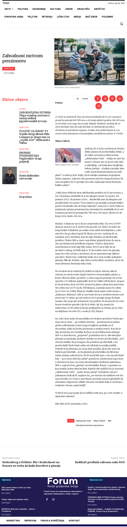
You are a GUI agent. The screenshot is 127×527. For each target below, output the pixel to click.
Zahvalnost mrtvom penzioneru (90, 426)
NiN (109, 421)
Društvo (22, 110)
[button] (121, 24)
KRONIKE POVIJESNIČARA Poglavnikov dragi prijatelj (35, 157)
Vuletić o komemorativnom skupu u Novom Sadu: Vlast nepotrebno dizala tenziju (106, 489)
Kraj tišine (25, 197)
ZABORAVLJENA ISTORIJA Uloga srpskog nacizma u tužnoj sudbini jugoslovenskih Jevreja (34, 118)
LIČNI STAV (8, 69)
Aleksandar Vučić (83, 421)
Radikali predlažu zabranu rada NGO (100, 463)
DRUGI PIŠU (24, 151)
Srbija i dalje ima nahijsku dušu (15, 500)
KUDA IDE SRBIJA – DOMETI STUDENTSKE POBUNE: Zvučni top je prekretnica (105, 511)
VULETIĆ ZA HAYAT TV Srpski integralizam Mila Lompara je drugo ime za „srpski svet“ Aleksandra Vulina (34, 138)
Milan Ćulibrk (99, 421)
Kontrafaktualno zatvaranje (29, 178)
